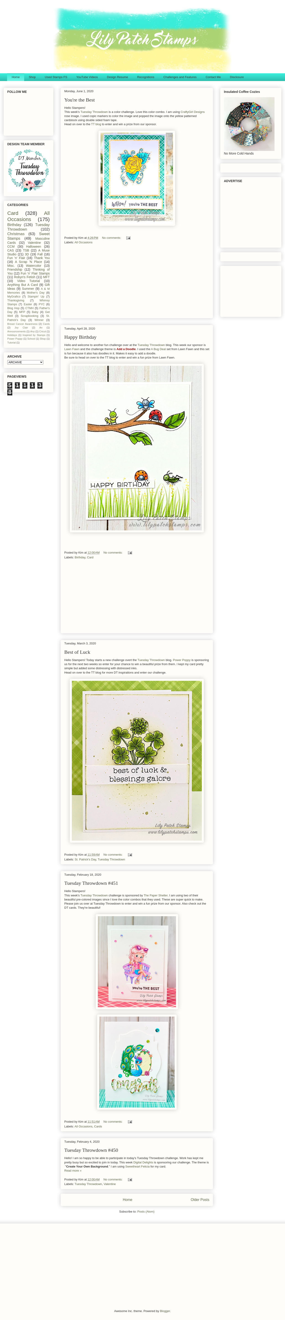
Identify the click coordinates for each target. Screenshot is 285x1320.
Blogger (165, 1311)
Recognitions (145, 77)
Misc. (11, 265)
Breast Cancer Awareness (22, 324)
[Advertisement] (136, 283)
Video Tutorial (28, 281)
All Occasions (84, 242)
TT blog (96, 124)
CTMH (29, 308)
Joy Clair (21, 327)
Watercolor (33, 265)
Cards (98, 1126)
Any (32, 331)
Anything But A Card (22, 285)
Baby (35, 312)
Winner (39, 320)
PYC (42, 304)
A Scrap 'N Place (28, 262)
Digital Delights (143, 1162)
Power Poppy (181, 660)
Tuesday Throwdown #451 (91, 883)
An (40, 327)
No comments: (112, 237)
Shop (32, 77)
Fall (40, 254)
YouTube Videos (87, 77)
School (31, 338)
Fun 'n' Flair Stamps (35, 273)
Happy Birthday (80, 337)
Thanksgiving (15, 300)
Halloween (33, 246)
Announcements (16, 331)
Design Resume (117, 77)
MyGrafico (13, 296)
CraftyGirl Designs (193, 112)
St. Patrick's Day (85, 859)
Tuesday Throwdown (94, 112)
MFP (22, 312)
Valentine (110, 1184)
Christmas (16, 234)
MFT (46, 277)
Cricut (42, 331)
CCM (11, 246)
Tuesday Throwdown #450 (91, 1150)
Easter (28, 304)
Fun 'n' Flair (16, 258)
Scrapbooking (29, 316)
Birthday (80, 557)
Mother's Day (36, 292)
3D (27, 254)
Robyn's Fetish (24, 277)
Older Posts (200, 1200)
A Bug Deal (158, 349)
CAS (10, 250)
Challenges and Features (180, 77)
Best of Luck (77, 652)
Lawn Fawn (71, 349)
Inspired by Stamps (34, 335)
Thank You (42, 258)
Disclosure (237, 77)
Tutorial (11, 342)
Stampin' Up (36, 296)
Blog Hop (13, 308)
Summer (28, 288)
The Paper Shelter (156, 895)
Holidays (12, 335)
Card (90, 557)
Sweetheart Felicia (137, 1166)
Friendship (14, 269)
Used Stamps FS (56, 77)
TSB (26, 250)
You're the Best (79, 100)
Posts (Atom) (145, 1211)
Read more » (72, 1170)
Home (16, 77)
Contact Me (213, 77)
